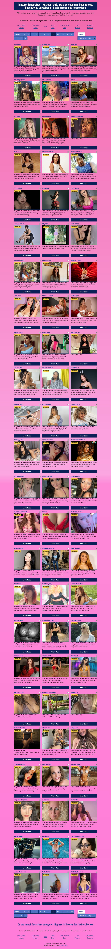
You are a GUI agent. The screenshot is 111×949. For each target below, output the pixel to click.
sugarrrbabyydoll (20, 800)
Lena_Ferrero (19, 224)
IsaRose (74, 44)
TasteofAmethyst (20, 512)
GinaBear (45, 188)
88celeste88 (18, 620)
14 (67, 34)
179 (20, 38)
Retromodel (46, 260)
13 (63, 34)
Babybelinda (18, 656)
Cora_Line (18, 188)
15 (72, 34)
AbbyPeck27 (18, 116)
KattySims (46, 332)
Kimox (44, 512)
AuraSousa (18, 152)
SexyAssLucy (19, 692)
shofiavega (46, 404)
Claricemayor (76, 620)
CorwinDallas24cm (78, 440)
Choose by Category (87, 38)
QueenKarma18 (48, 548)
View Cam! (27, 76)
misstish (45, 800)
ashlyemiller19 (47, 440)
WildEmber (18, 584)
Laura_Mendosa (20, 872)
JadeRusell (46, 656)
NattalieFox (46, 872)
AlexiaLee (46, 728)
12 (58, 34)
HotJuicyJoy (47, 584)
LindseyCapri (47, 476)
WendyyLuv (75, 332)
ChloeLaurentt (47, 296)
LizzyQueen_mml (77, 836)
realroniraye (46, 764)
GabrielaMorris (48, 620)
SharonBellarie (48, 152)
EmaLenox (75, 224)
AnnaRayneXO (19, 476)
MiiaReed (74, 656)
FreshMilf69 (75, 548)
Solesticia (74, 692)
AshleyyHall (18, 440)
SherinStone (18, 548)
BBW (45, 26)
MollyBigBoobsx (77, 872)
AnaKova (45, 836)
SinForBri (74, 800)
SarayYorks (18, 332)
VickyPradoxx (47, 368)
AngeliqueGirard (77, 116)
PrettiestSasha (19, 728)
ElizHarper (75, 296)
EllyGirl (45, 224)
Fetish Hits (64, 945)
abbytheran (75, 368)
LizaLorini (17, 296)
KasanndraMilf (19, 260)
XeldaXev (17, 44)
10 (48, 34)
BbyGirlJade (75, 764)
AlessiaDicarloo (77, 584)
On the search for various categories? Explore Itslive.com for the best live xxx (55, 924)
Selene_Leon (76, 260)
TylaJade (74, 80)
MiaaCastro (18, 368)
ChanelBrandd (19, 764)
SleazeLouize (47, 80)
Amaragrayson (19, 80)
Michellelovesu (76, 512)
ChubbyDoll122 (76, 152)
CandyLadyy (75, 404)
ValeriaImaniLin (76, 476)
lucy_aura (74, 728)
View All (18, 34)
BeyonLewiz (18, 404)
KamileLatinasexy (49, 692)
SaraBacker (18, 836)
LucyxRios (75, 188)
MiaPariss (46, 44)
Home (81, 34)
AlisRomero (46, 116)
